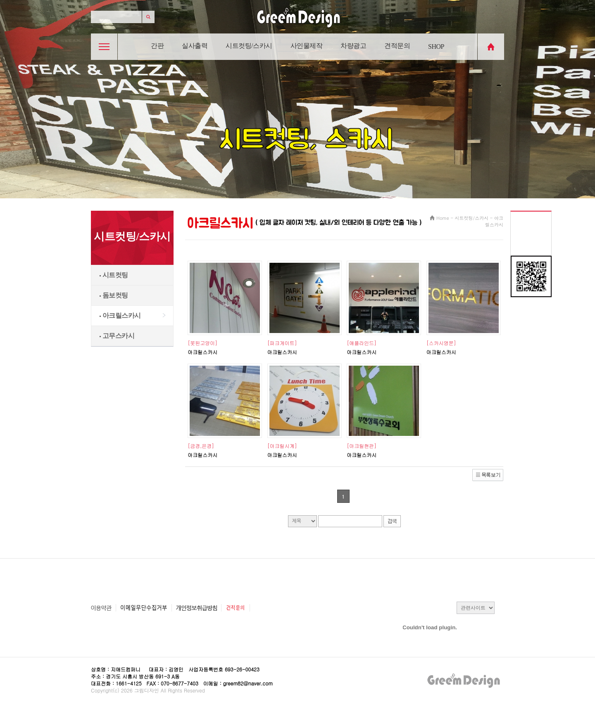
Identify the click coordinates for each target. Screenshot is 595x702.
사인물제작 (306, 45)
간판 (157, 45)
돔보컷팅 (114, 295)
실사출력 (194, 45)
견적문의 (397, 45)
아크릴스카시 (120, 315)
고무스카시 (117, 335)
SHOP (436, 46)
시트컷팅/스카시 (249, 45)
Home (442, 218)
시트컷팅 (114, 274)
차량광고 (353, 45)
